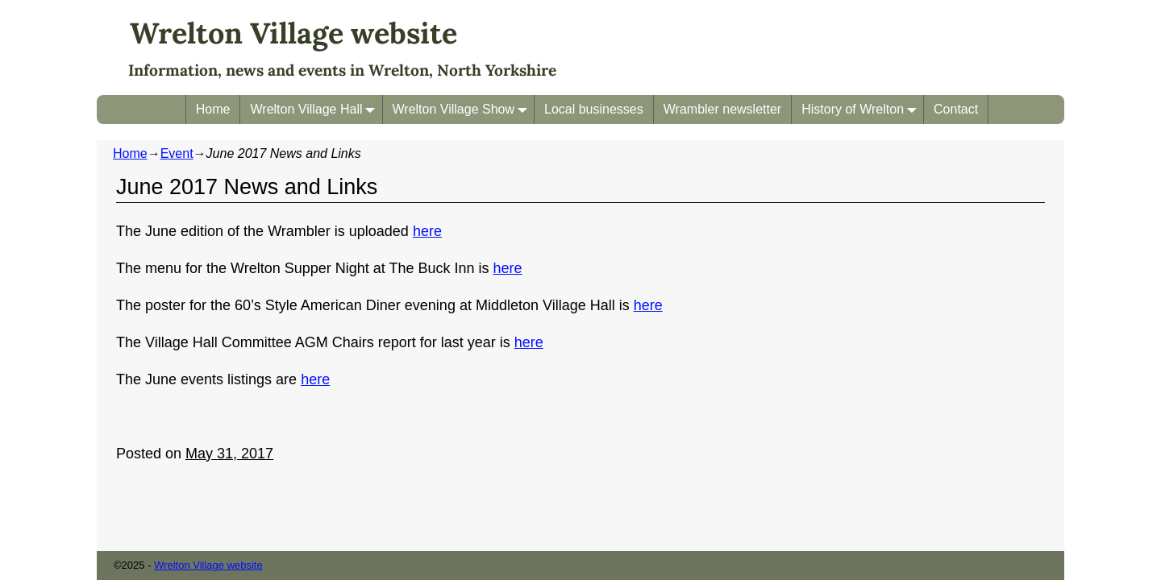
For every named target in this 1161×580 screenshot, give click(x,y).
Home (213, 109)
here (427, 231)
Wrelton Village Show (464, 109)
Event (177, 153)
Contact (956, 109)
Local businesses (593, 109)
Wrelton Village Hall (315, 109)
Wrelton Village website (293, 33)
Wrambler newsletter (722, 109)
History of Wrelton (862, 109)
